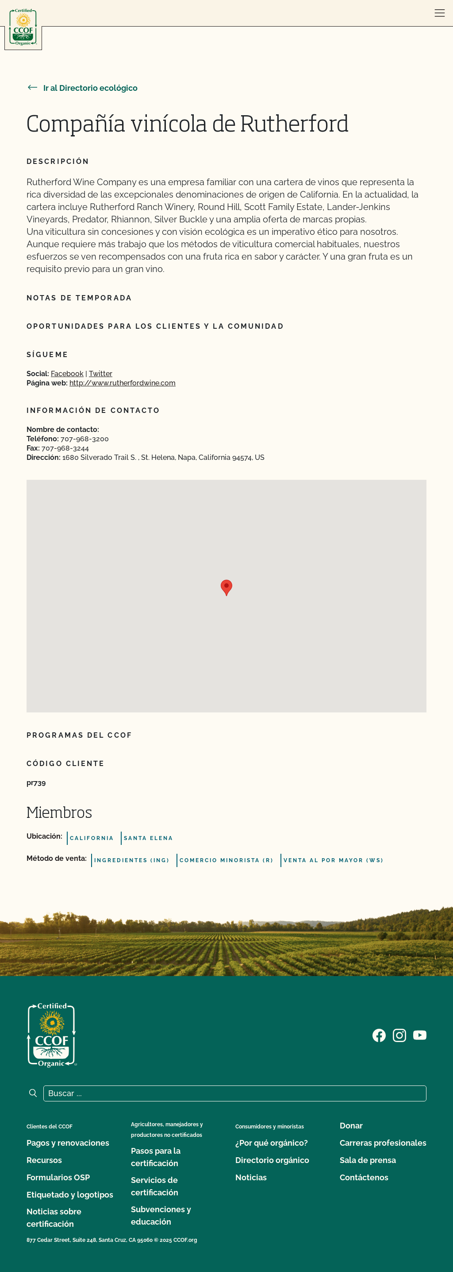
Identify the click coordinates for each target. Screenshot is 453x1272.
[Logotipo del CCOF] (23, 27)
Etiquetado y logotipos (70, 1194)
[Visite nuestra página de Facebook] (379, 1034)
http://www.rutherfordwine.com (122, 383)
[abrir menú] (440, 13)
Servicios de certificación (154, 1186)
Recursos (44, 1160)
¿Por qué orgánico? (271, 1143)
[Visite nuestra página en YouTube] (419, 1034)
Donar (351, 1125)
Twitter (100, 374)
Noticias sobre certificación (54, 1218)
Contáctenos (364, 1177)
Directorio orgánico (272, 1160)
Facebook (67, 374)
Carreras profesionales (383, 1143)
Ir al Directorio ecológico (82, 88)
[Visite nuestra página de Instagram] (399, 1034)
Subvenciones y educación (161, 1215)
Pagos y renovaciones (68, 1143)
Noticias (251, 1177)
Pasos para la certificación (155, 1157)
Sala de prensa (368, 1160)
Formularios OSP (58, 1177)
